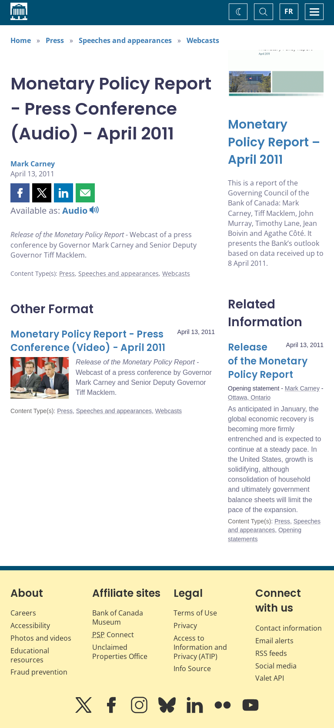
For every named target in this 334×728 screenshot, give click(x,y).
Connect (113, 634)
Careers (23, 613)
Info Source (192, 668)
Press (55, 40)
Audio (80, 210)
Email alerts (274, 640)
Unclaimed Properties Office (119, 651)
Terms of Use (195, 613)
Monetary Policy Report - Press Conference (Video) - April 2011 (87, 341)
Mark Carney (32, 164)
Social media (276, 666)
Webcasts (203, 40)
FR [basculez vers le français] (288, 11)
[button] (20, 192)
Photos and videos (40, 638)
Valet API (269, 678)
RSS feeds (271, 653)
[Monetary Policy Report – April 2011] (276, 142)
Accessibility (30, 625)
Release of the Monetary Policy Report (267, 361)
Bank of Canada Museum (117, 617)
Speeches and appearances (125, 40)
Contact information (288, 628)
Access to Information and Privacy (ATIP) (200, 647)
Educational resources (29, 655)
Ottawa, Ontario (249, 397)
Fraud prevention (38, 672)
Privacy (185, 625)
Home (20, 40)
